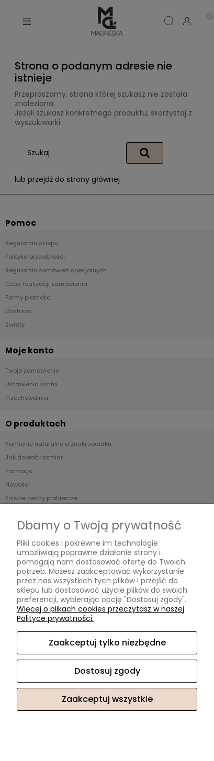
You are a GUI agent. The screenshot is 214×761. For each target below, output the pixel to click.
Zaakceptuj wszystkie (107, 699)
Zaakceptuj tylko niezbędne (107, 643)
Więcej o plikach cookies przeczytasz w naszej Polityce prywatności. (100, 614)
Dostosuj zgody (107, 671)
